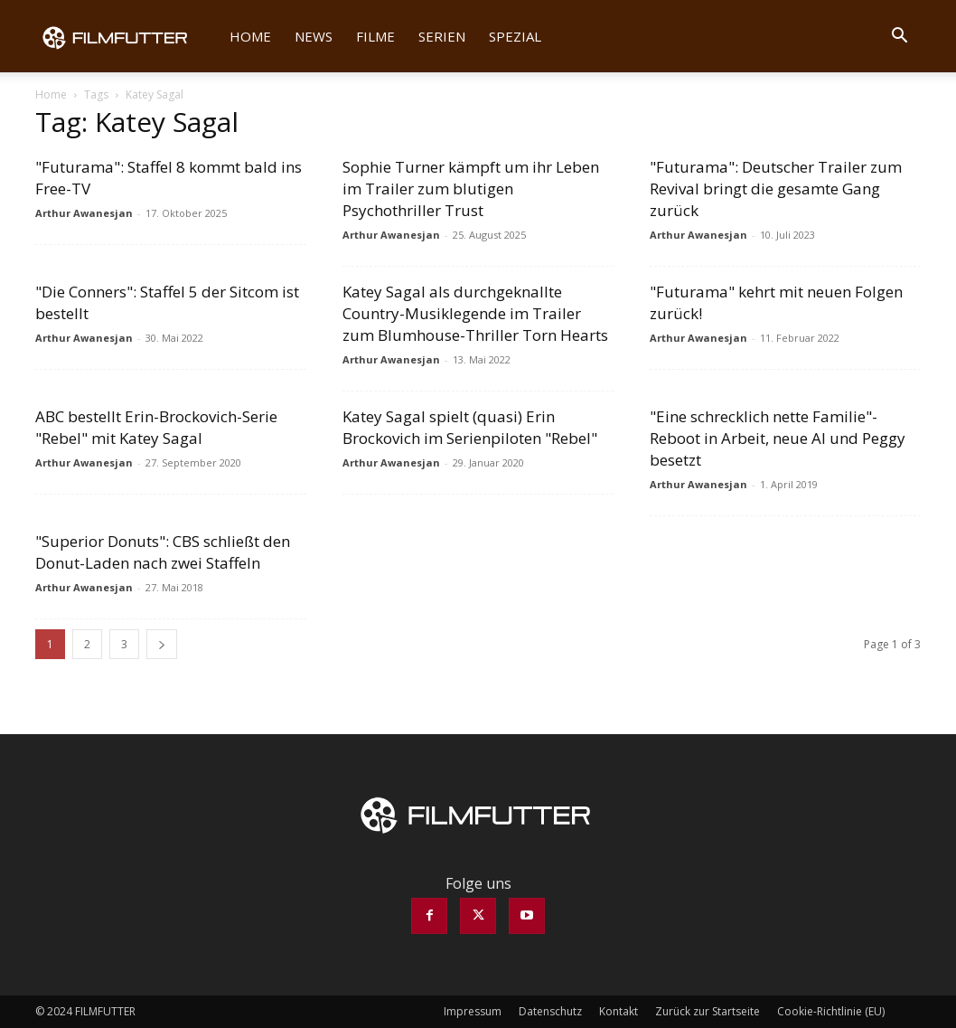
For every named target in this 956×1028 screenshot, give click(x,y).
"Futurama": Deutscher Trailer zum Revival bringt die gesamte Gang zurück (776, 188)
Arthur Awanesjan (84, 213)
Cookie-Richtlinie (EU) (831, 1011)
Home (250, 36)
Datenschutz (550, 1011)
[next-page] (161, 644)
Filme (375, 36)
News (314, 36)
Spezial (515, 36)
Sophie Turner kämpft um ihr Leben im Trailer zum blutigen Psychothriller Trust (470, 188)
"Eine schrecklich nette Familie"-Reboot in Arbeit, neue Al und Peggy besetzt (777, 438)
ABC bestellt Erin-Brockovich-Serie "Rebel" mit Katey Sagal (156, 427)
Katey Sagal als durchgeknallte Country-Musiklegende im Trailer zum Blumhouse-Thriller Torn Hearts (475, 313)
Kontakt (618, 1011)
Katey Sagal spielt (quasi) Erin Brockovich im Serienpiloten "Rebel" (469, 427)
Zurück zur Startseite (707, 1011)
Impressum (472, 1011)
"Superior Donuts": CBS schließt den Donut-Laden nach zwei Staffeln (162, 552)
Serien (441, 36)
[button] (899, 37)
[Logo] (126, 36)
